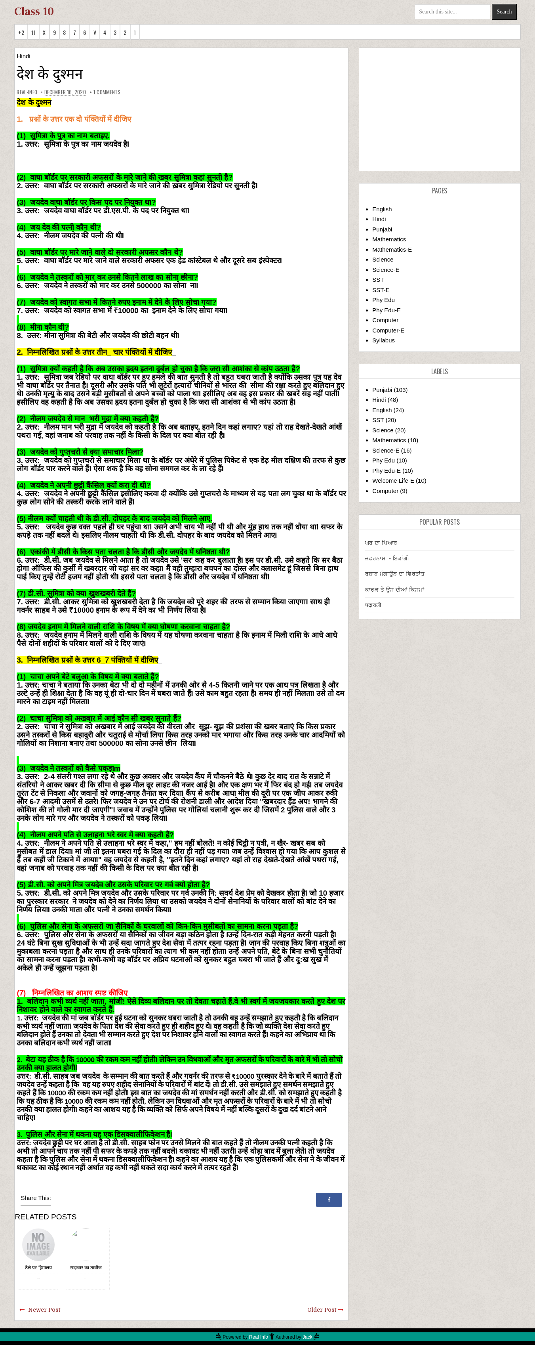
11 (33, 32)
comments (107, 92)
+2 (21, 32)
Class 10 (34, 11)
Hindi (23, 56)
